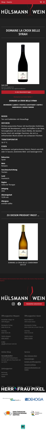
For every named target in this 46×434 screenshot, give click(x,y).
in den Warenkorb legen (23, 92)
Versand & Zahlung (30, 365)
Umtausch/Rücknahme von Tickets (32, 369)
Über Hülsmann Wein (30, 356)
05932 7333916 (28, 338)
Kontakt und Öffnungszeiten (32, 362)
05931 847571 (5, 338)
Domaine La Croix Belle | (23, 97)
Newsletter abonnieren (34, 304)
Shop (3, 2)
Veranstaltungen (29, 359)
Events (9, 2)
